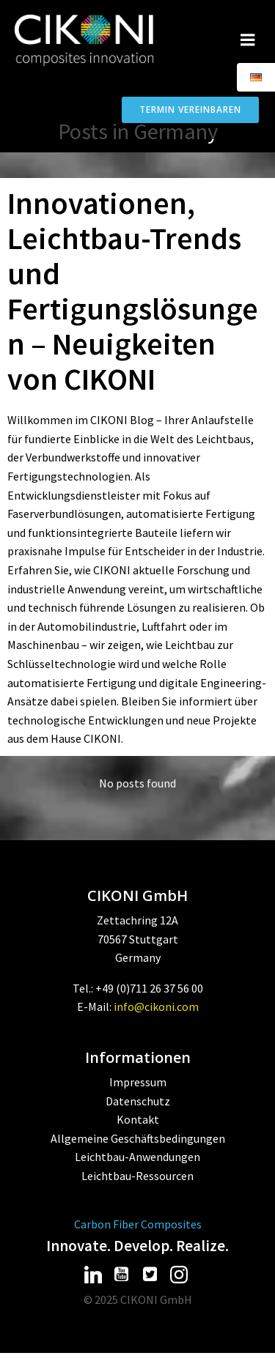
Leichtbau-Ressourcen (137, 1175)
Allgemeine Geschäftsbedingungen (138, 1138)
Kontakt (138, 1119)
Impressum (137, 1082)
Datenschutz (138, 1101)
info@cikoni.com (156, 1006)
